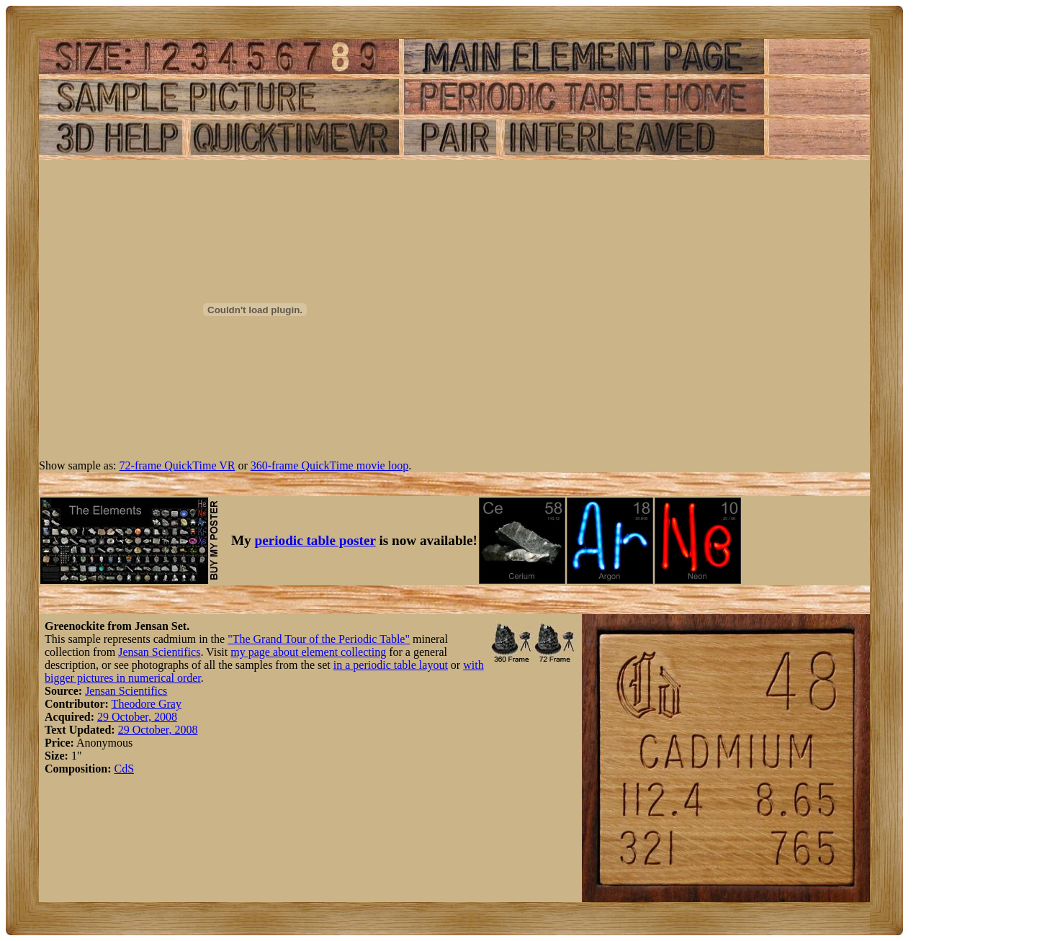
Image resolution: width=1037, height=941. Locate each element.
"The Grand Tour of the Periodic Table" (319, 639)
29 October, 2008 (137, 717)
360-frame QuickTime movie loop (329, 465)
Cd (120, 768)
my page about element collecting (308, 652)
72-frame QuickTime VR (177, 465)
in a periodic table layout (390, 665)
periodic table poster (315, 540)
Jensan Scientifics (159, 652)
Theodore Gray (146, 704)
